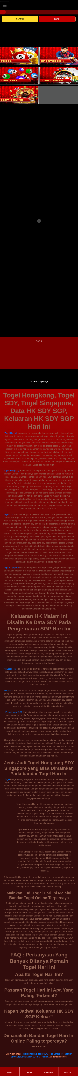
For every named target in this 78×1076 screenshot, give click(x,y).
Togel (7, 779)
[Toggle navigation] (4, 5)
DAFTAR (20, 19)
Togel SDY (8, 514)
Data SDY (9, 690)
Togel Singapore (11, 567)
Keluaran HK (10, 669)
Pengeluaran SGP (13, 712)
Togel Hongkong (11, 470)
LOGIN (57, 19)
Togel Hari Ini (11, 433)
